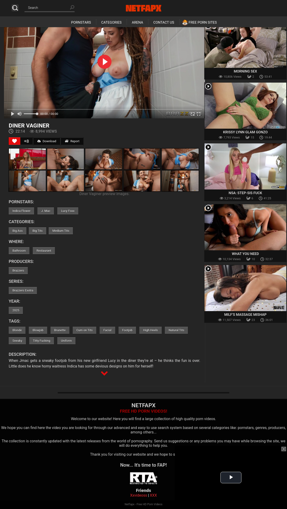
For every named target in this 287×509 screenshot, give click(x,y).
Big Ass (17, 231)
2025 (15, 310)
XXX (153, 495)
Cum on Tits (84, 330)
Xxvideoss (138, 495)
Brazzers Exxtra (22, 290)
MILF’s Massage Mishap (245, 315)
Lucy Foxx (67, 211)
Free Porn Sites (203, 22)
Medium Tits (60, 231)
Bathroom (19, 250)
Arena (137, 22)
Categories (111, 22)
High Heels (150, 330)
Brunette (60, 330)
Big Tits (37, 231)
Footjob (127, 330)
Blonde (17, 330)
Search (15, 7)
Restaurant (43, 250)
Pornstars (81, 22)
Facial (107, 330)
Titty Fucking (41, 340)
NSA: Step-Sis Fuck (245, 193)
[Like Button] (14, 141)
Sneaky (17, 340)
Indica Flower (21, 211)
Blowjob (37, 330)
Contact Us (163, 22)
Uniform (66, 340)
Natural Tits (176, 330)
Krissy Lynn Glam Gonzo (245, 132)
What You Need (245, 254)
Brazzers (18, 270)
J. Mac (45, 211)
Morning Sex (245, 71)
